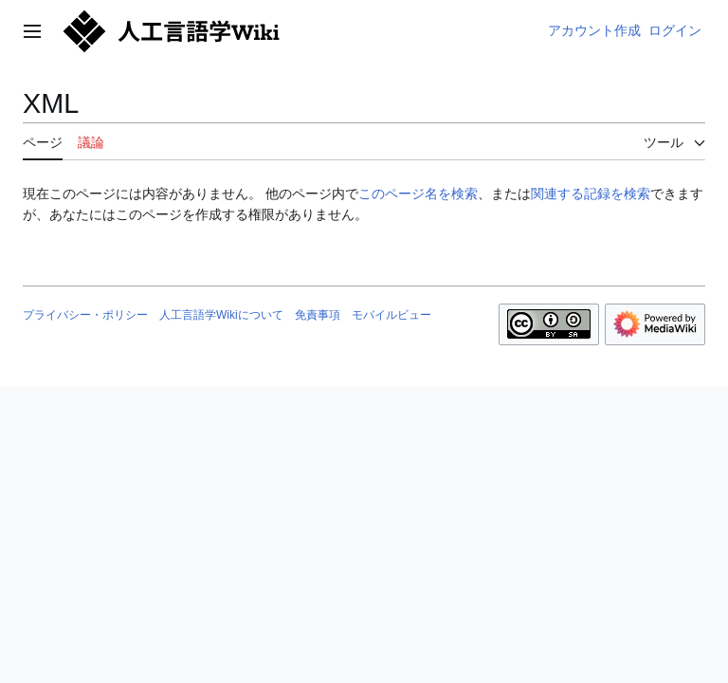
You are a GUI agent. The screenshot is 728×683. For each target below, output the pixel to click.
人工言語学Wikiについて (221, 315)
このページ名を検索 (418, 193)
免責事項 (317, 315)
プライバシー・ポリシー (85, 315)
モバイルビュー (391, 315)
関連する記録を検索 (590, 193)
